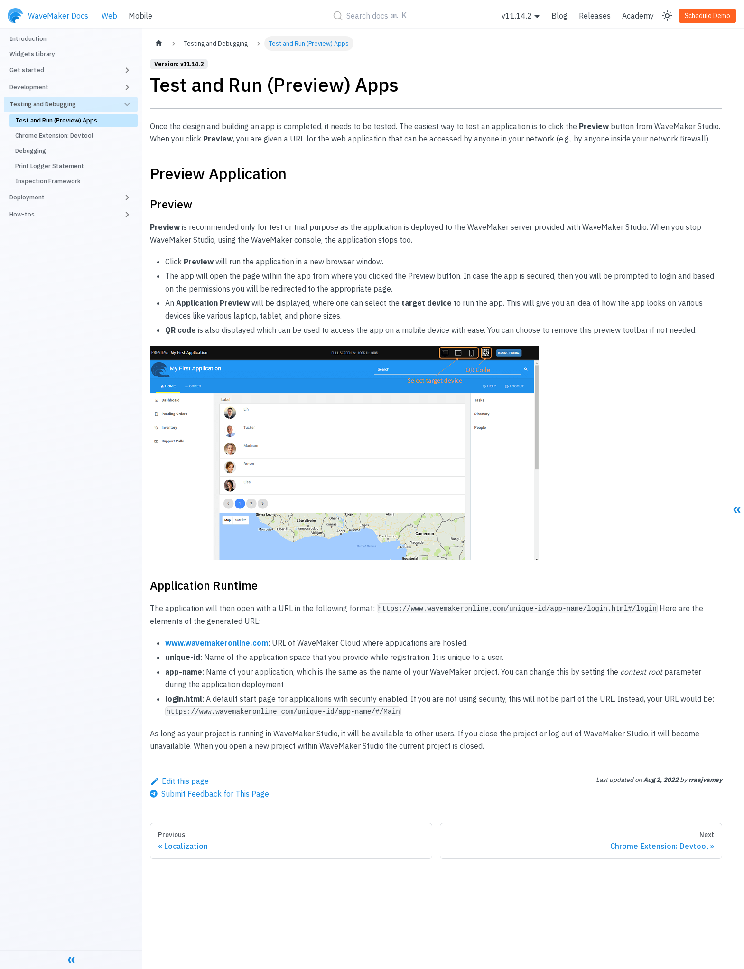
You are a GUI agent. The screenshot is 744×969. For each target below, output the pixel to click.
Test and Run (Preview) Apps (56, 120)
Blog (559, 15)
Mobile (140, 15)
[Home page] (159, 43)
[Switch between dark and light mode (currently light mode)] (667, 15)
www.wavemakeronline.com (216, 643)
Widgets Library (32, 54)
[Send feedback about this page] (209, 794)
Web (109, 15)
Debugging (30, 151)
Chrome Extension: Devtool (54, 136)
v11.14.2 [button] (517, 15)
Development (28, 87)
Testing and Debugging (42, 104)
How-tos (22, 214)
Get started (26, 70)
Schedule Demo (707, 15)
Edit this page (179, 781)
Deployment (27, 197)
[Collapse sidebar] (71, 959)
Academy (638, 15)
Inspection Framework (48, 181)
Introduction (27, 39)
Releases (595, 15)
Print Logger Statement (49, 166)
